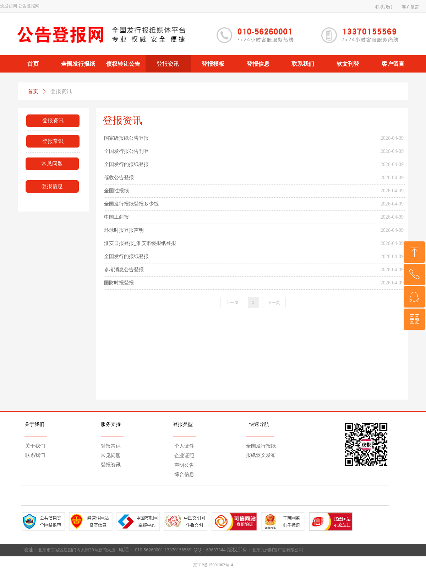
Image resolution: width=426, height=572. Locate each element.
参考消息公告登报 (124, 269)
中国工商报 (116, 217)
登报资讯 (61, 91)
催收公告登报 (119, 177)
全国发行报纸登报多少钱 (131, 204)
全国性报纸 (116, 190)
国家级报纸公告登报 (126, 138)
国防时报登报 (119, 282)
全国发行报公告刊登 (126, 151)
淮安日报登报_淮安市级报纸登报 (140, 243)
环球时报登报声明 (124, 230)
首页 (33, 91)
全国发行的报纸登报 (126, 164)
